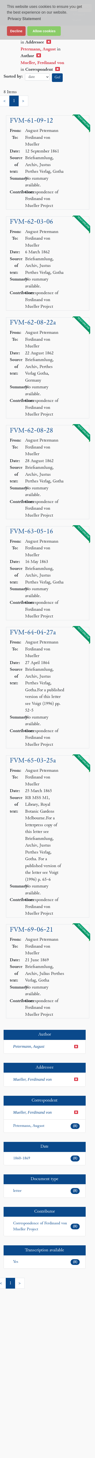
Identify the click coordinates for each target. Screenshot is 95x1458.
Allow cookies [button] (44, 31)
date (37, 77)
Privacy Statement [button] (24, 19)
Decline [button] (16, 31)
